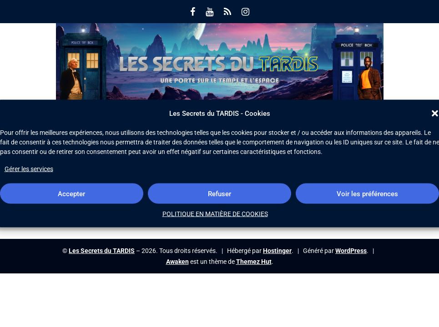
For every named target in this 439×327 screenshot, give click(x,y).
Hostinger (277, 250)
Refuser (219, 193)
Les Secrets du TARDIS (102, 250)
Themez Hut (254, 261)
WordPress (351, 250)
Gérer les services (29, 169)
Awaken (177, 261)
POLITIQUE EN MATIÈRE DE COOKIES (215, 214)
